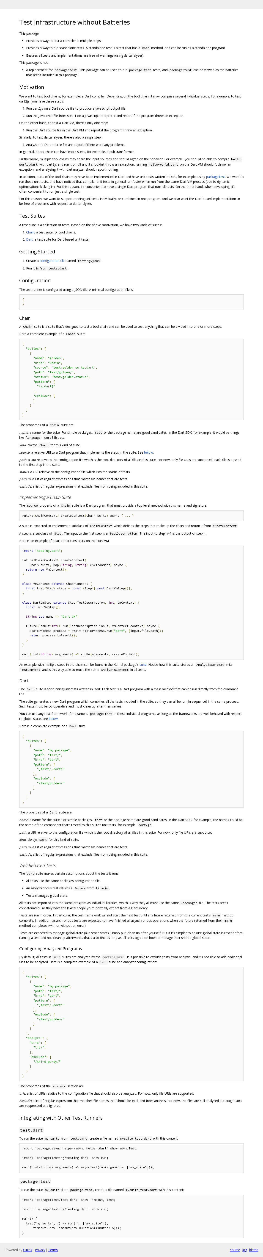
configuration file (52, 260)
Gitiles (27, 1250)
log (244, 1250)
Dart (29, 239)
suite (143, 664)
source (235, 1250)
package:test (215, 177)
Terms (53, 1250)
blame (253, 1250)
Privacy (40, 1250)
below (148, 452)
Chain (30, 232)
